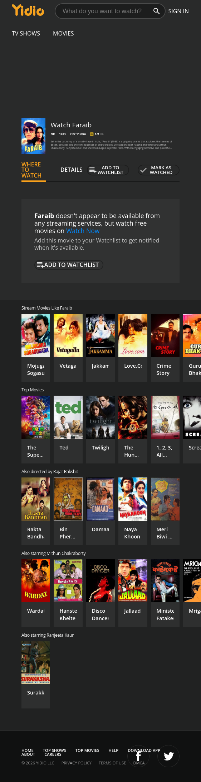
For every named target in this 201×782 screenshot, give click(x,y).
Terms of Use (112, 762)
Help (114, 750)
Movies (63, 33)
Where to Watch (31, 170)
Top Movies (87, 750)
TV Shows (26, 33)
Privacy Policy (77, 762)
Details (71, 170)
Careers (52, 754)
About (28, 754)
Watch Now (83, 230)
